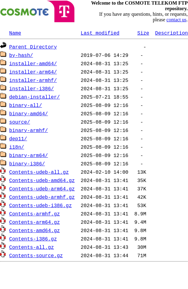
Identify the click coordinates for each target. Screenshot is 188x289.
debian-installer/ (34, 96)
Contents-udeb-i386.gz (40, 205)
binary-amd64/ (28, 113)
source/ (19, 121)
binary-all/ (25, 105)
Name (15, 32)
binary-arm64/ (28, 155)
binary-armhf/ (28, 130)
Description (171, 32)
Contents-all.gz (31, 247)
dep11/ (18, 138)
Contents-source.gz (36, 255)
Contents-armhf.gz (34, 213)
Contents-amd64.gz (34, 230)
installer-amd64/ (33, 63)
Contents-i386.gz (33, 238)
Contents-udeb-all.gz (39, 171)
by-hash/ (21, 55)
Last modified (100, 32)
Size (143, 32)
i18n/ (16, 146)
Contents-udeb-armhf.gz (42, 196)
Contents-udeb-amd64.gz (42, 180)
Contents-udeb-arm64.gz (42, 188)
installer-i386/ (31, 88)
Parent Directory (33, 46)
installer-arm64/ (33, 71)
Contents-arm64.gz (34, 222)
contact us (176, 19)
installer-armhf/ (33, 80)
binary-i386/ (27, 163)
